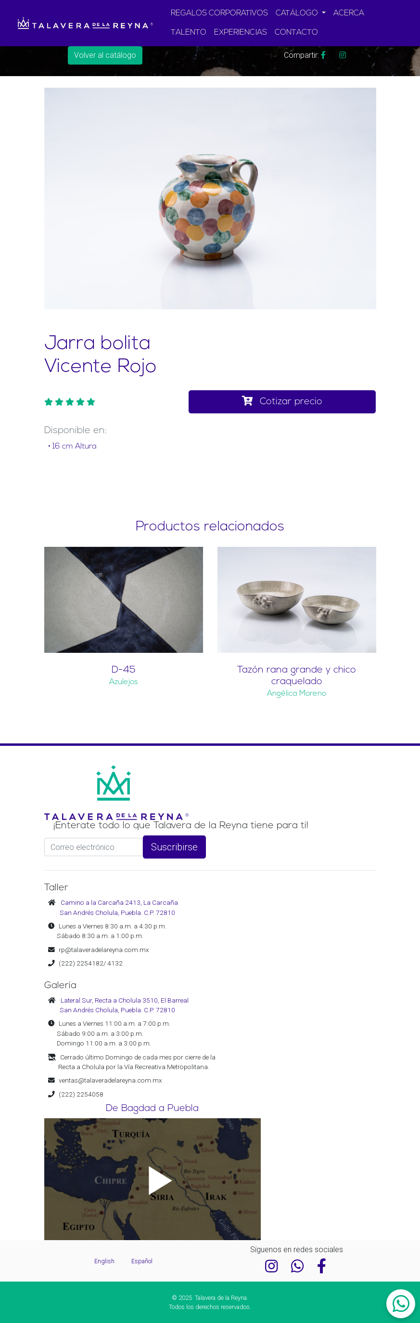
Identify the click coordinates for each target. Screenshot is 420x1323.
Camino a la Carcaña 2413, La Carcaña (119, 902)
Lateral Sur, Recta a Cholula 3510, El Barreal (125, 1000)
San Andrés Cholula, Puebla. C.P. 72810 (117, 912)
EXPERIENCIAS (240, 33)
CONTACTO (296, 33)
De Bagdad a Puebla (152, 1108)
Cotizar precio (282, 401)
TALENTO (188, 33)
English (105, 1261)
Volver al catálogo (105, 55)
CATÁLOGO (298, 13)
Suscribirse (174, 847)
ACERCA (348, 13)
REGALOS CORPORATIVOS (219, 13)
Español (142, 1261)
